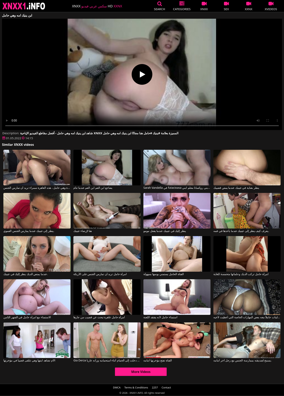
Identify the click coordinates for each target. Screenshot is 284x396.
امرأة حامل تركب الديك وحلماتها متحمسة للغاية (240, 274)
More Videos (141, 372)
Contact (166, 387)
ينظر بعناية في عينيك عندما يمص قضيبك (236, 188)
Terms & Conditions (136, 387)
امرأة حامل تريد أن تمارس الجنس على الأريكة (100, 274)
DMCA (117, 387)
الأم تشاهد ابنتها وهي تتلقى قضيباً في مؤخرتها (29, 360)
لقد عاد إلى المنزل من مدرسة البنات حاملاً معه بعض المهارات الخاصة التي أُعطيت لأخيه (247, 317)
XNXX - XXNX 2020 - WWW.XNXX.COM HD (24, 6)
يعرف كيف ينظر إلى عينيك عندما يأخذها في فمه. (241, 231)
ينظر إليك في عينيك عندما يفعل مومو (164, 231)
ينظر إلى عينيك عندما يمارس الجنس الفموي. (28, 231)
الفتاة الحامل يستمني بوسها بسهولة (163, 274)
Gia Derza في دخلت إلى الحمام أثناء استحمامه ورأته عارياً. (107, 360)
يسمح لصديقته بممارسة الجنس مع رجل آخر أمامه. (242, 360)
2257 (155, 387)
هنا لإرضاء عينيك (82, 231)
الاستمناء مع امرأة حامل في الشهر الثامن (27, 317)
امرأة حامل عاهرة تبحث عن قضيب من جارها (99, 317)
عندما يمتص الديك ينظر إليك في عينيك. (25, 274)
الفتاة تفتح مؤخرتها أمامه (157, 360)
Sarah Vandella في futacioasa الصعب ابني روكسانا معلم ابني (177, 188)
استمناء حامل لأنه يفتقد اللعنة (160, 317)
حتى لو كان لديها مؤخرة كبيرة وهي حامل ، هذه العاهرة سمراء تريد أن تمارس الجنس (37, 188)
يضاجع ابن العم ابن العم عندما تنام (92, 188)
